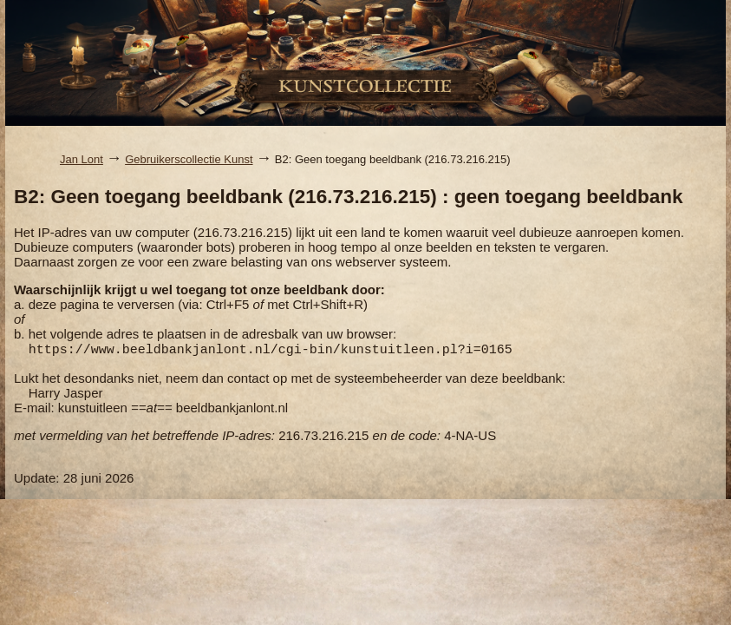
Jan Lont (81, 159)
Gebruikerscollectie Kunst (188, 159)
